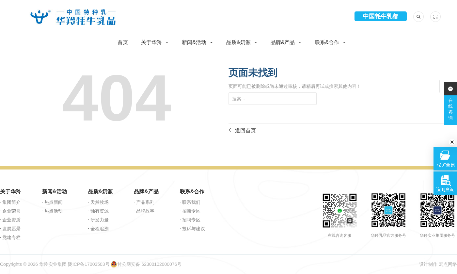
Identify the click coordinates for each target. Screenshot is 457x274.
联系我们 (191, 202)
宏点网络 (448, 264)
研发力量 (99, 219)
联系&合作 (327, 42)
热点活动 (53, 211)
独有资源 (99, 211)
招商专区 (191, 211)
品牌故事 (145, 211)
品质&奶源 (238, 42)
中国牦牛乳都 (380, 16)
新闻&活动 (194, 42)
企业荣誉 (11, 211)
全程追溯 (99, 228)
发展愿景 (11, 228)
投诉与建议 (193, 228)
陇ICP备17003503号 (89, 264)
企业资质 (11, 219)
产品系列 (145, 202)
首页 (123, 42)
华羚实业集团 (53, 264)
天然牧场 (99, 202)
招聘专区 (191, 219)
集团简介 (11, 202)
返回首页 (242, 130)
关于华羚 (151, 42)
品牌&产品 (283, 42)
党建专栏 (11, 237)
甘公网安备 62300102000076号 (146, 264)
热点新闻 (53, 202)
